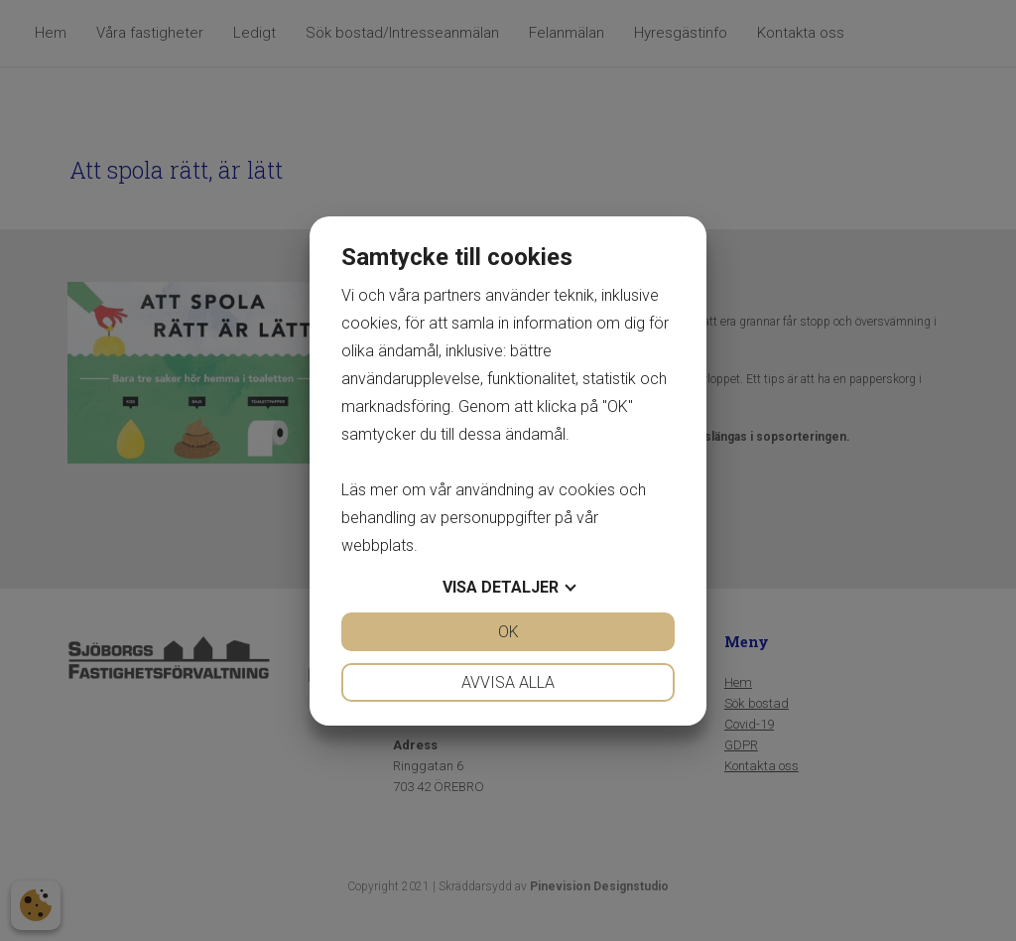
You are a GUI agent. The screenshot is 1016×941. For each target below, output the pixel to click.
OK (508, 631)
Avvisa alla (508, 682)
